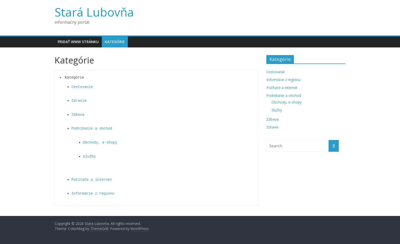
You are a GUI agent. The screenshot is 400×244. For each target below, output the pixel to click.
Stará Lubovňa (94, 12)
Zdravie (78, 101)
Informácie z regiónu (92, 193)
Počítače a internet (91, 180)
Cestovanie (82, 87)
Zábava (77, 115)
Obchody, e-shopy (100, 142)
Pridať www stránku (78, 41)
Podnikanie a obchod (91, 128)
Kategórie (115, 41)
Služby (89, 157)
